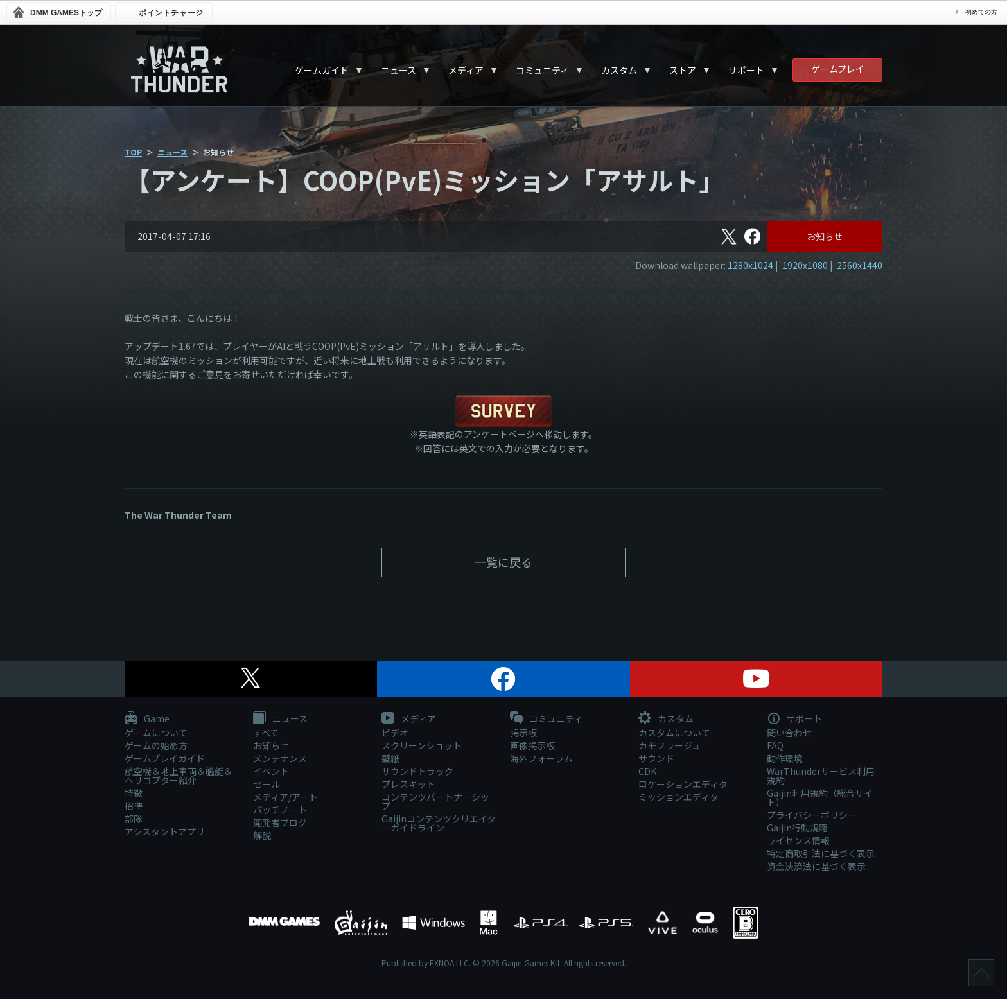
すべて (266, 732)
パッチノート (280, 809)
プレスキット (408, 783)
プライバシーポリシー (812, 814)
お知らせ (825, 236)
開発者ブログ (280, 822)
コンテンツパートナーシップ (435, 801)
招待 (134, 805)
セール (266, 783)
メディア (466, 70)
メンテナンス (280, 758)
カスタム (619, 70)
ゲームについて (156, 732)
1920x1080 (805, 265)
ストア (682, 70)
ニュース (398, 70)
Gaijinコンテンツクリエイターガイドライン (438, 823)
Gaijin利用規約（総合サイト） (820, 797)
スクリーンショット (421, 745)
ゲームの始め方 (156, 745)
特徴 (134, 792)
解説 (262, 835)
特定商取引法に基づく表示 (821, 853)
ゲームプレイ (837, 68)
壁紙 (390, 758)
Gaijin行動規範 (797, 827)
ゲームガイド (322, 70)
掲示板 (523, 732)
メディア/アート (285, 796)
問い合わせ (789, 732)
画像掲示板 (532, 745)
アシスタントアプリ (165, 831)
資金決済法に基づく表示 (816, 866)
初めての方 (981, 11)
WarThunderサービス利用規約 (821, 776)
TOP (133, 151)
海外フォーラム (541, 758)
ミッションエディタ (678, 796)
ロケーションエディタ (683, 783)
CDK (647, 771)
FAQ (775, 745)
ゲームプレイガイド (165, 758)
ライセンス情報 (798, 840)
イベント (271, 771)
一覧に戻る (503, 561)
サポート (746, 70)
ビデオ (394, 732)
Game (147, 719)
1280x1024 (750, 265)
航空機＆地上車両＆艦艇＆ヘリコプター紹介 (178, 776)
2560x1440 (859, 265)
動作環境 (785, 758)
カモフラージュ (669, 745)
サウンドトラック (417, 771)
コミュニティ (542, 70)
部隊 (134, 818)
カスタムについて (674, 732)
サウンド (656, 758)
